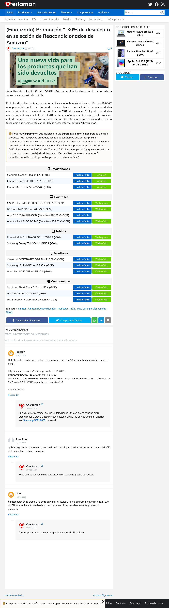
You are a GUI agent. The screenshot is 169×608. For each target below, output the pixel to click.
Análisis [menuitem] (102, 12)
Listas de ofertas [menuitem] (46, 12)
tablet (9, 312)
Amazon (23, 19)
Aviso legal (135, 603)
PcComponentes (115, 19)
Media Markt (96, 19)
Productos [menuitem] (24, 12)
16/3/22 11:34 (31, 470)
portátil (93, 309)
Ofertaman (33, 404)
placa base (82, 309)
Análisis (101, 174)
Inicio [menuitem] (10, 12)
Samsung (80, 19)
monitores (63, 309)
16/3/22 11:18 (20, 443)
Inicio (109, 603)
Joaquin (20, 351)
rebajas (102, 309)
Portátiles (10, 19)
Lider (18, 493)
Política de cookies (155, 603)
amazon (22, 309)
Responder (13, 395)
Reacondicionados (49, 19)
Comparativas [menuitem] (85, 12)
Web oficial (101, 209)
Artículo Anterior (15, 595)
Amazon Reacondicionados (42, 309)
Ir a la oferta (82, 174)
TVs (34, 19)
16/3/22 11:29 (20, 497)
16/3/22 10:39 (31, 408)
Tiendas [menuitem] (65, 12)
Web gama (101, 203)
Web (158, 33)
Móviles (67, 19)
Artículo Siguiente (102, 595)
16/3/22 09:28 (20, 355)
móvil (72, 309)
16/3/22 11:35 (31, 528)
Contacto (120, 603)
